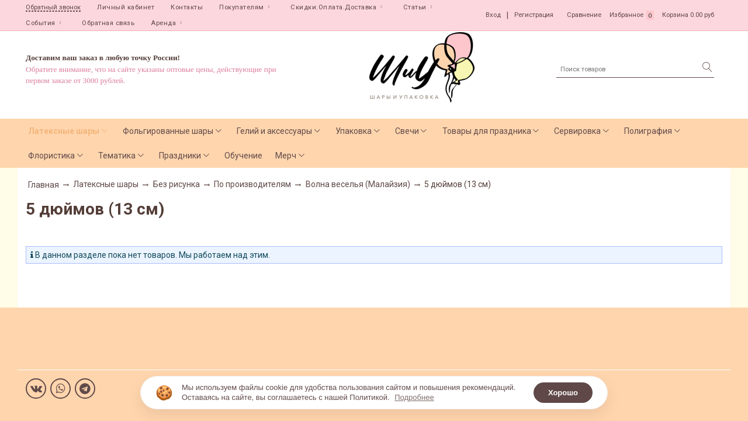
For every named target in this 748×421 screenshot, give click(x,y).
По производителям (252, 184)
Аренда (163, 23)
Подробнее (414, 397)
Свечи (407, 131)
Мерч (285, 155)
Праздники (180, 155)
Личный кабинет (125, 7)
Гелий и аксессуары (274, 131)
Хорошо (563, 392)
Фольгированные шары (168, 131)
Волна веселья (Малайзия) (358, 184)
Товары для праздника (486, 131)
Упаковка (353, 131)
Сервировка (577, 131)
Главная (43, 184)
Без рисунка (176, 184)
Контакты (187, 7)
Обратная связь (108, 23)
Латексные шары (63, 131)
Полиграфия (648, 131)
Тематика (117, 155)
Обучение (243, 155)
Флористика (51, 155)
